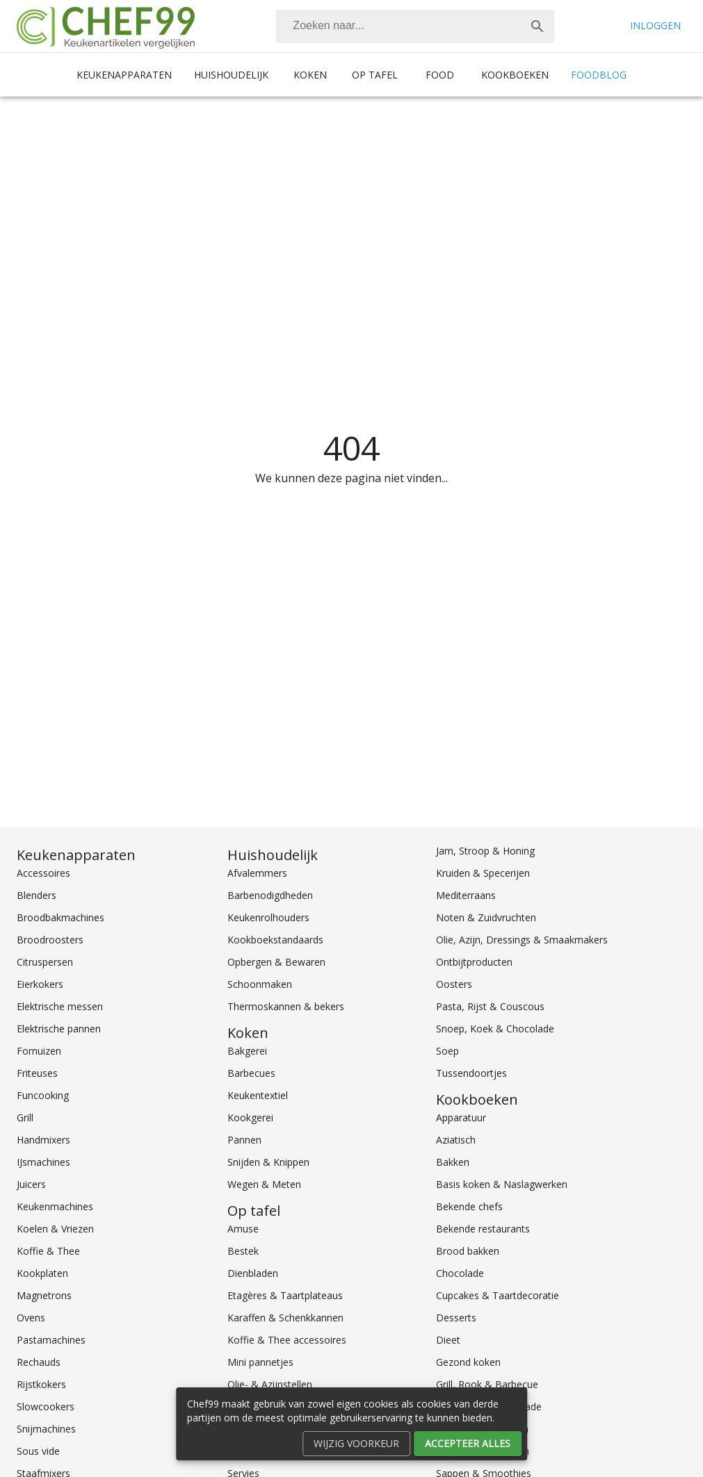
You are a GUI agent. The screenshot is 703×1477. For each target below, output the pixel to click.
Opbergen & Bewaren (276, 961)
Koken (310, 74)
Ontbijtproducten (474, 961)
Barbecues (251, 1073)
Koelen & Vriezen (55, 1228)
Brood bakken (467, 1250)
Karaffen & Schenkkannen (285, 1317)
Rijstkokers (41, 1384)
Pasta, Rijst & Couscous (490, 1006)
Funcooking (43, 1095)
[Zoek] (537, 26)
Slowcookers (45, 1406)
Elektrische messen (60, 1006)
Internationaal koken (482, 1428)
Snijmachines (46, 1428)
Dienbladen (252, 1273)
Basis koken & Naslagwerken (501, 1184)
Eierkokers (40, 984)
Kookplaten (42, 1273)
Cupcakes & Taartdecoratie (497, 1295)
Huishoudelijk (231, 74)
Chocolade (460, 1273)
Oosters (454, 984)
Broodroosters (50, 939)
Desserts (456, 1317)
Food (440, 74)
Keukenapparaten (124, 74)
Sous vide (38, 1451)
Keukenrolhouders (268, 917)
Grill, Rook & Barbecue (487, 1384)
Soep (447, 1050)
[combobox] (415, 26)
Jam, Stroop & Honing (485, 850)
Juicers (31, 1184)
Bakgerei (247, 1050)
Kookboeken (515, 74)
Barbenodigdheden (270, 895)
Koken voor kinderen (482, 1451)
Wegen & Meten (264, 1184)
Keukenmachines (55, 1206)
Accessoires (43, 873)
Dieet (448, 1339)
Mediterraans (466, 895)
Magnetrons (44, 1295)
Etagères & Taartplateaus (285, 1295)
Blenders (36, 895)
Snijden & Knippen (268, 1162)
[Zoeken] (398, 26)
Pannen (244, 1139)
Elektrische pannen (59, 1028)
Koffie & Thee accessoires (286, 1339)
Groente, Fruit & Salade (489, 1406)
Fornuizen (39, 1050)
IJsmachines (43, 1162)
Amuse (243, 1228)
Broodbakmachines (60, 917)
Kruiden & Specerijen (483, 873)
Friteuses (37, 1073)
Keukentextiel (257, 1095)
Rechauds (38, 1362)
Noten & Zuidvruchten (486, 917)
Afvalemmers (257, 873)
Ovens (31, 1317)
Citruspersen (45, 961)
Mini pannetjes (260, 1362)
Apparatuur (461, 1117)
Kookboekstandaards (275, 939)
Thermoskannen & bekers (285, 1006)
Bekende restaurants (483, 1228)
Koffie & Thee (48, 1250)
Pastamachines (51, 1339)
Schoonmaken (259, 984)
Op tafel (375, 74)
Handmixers (43, 1139)
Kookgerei (250, 1117)
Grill (25, 1117)
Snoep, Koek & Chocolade (495, 1028)
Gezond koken (468, 1362)
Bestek (243, 1250)
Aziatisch (456, 1139)
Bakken (452, 1162)
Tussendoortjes (471, 1073)
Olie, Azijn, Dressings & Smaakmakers (522, 939)
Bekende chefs (469, 1206)
